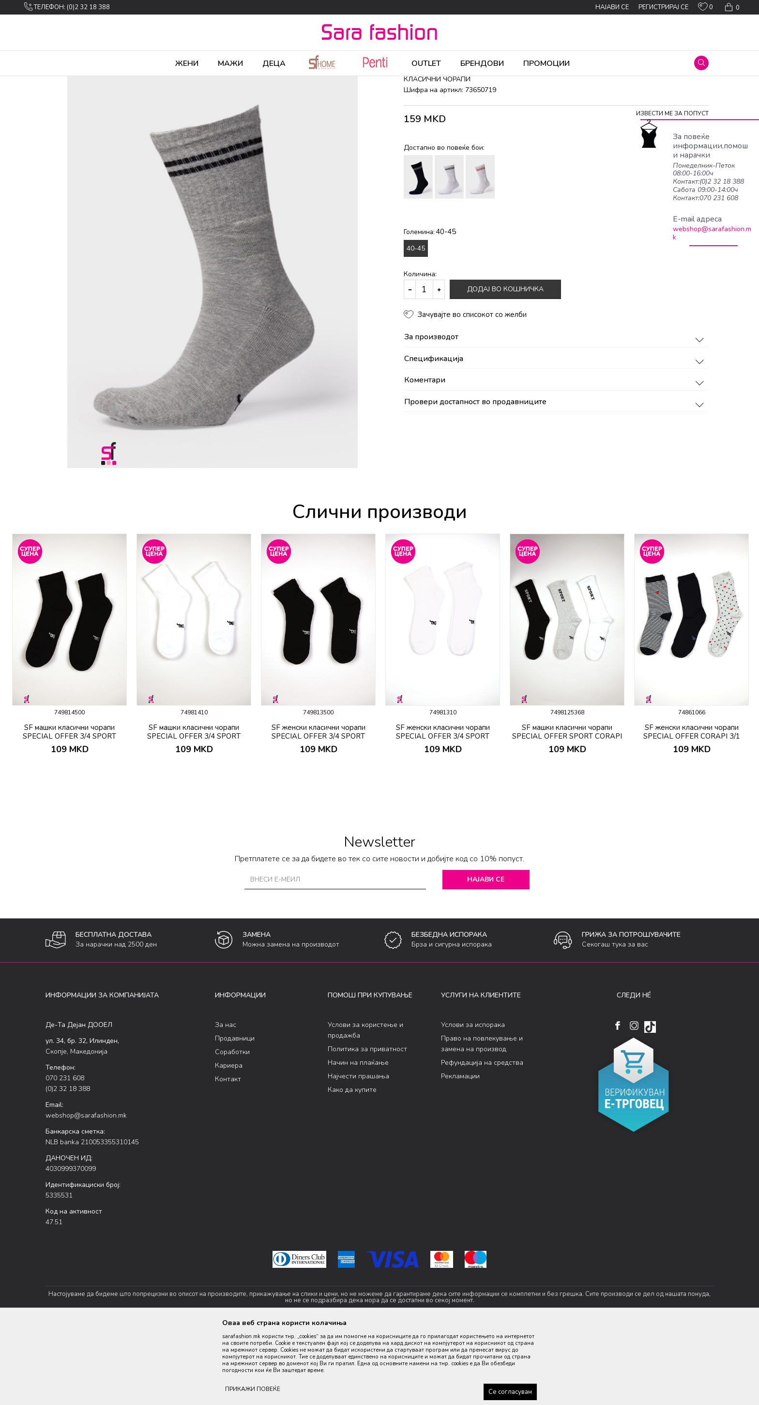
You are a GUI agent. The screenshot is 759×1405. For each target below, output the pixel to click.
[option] (212, 328)
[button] (701, 63)
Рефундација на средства (482, 1138)
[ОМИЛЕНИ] (705, 8)
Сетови (164, 82)
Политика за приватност (367, 1125)
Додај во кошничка (505, 365)
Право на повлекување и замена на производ (482, 1120)
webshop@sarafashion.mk (712, 233)
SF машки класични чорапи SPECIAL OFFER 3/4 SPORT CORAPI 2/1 (69, 812)
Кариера (229, 1141)
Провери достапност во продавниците (555, 478)
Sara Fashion (63, 82)
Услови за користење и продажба (365, 1106)
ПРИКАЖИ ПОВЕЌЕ (252, 1389)
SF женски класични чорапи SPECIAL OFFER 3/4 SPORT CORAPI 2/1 (318, 812)
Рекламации (460, 1152)
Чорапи (137, 82)
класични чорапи (205, 82)
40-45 (416, 324)
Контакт (228, 1155)
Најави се (485, 955)
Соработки (232, 1128)
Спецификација (555, 435)
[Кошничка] (731, 7)
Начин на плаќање (358, 1138)
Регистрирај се (663, 7)
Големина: (430, 308)
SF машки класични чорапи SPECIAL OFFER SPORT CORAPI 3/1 (567, 812)
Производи (104, 82)
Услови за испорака (473, 1100)
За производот (555, 413)
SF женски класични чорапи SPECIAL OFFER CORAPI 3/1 (691, 808)
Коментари (555, 456)
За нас (225, 1100)
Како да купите (352, 1165)
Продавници (235, 1114)
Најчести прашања (358, 1152)
